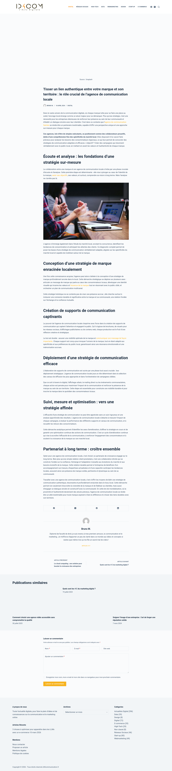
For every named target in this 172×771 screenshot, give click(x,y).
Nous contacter (19, 744)
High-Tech (94, 7)
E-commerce (142, 7)
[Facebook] (151, 7)
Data (103, 7)
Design (123, 7)
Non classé (118, 729)
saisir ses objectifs (59, 175)
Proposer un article (20, 747)
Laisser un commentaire (55, 684)
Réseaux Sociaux (82, 7)
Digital (70, 7)
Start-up (132, 7)
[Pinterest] (96, 508)
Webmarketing (112, 7)
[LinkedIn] (118, 508)
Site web (106, 649)
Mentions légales (19, 750)
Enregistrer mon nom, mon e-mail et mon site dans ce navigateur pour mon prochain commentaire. (83, 677)
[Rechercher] (159, 7)
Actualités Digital (121, 711)
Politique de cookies (21, 753)
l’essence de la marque (79, 285)
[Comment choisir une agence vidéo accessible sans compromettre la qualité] (36, 600)
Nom (47, 648)
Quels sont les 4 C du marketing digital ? (79, 589)
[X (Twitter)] (155, 7)
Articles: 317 (86, 546)
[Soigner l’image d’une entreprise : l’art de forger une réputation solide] (136, 600)
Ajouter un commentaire (55, 656)
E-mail (77, 648)
